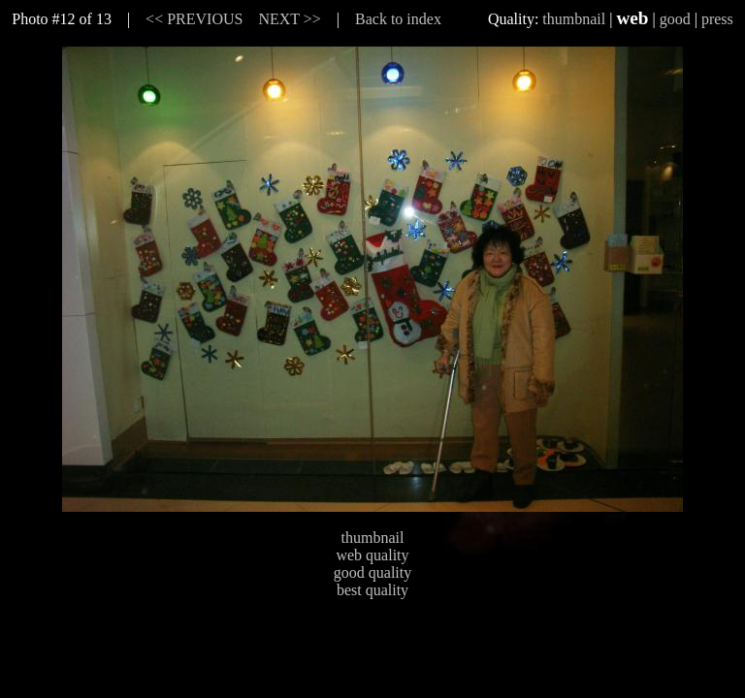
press (717, 19)
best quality (372, 590)
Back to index (398, 19)
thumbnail (573, 19)
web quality (372, 555)
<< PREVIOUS (194, 19)
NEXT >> (289, 19)
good (675, 19)
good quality (372, 572)
